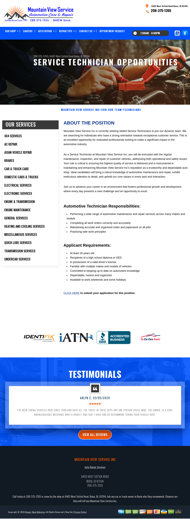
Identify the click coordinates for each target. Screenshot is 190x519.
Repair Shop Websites (35, 514)
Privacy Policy (79, 514)
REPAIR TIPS (65, 31)
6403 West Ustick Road (61, 56)
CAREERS (28, 31)
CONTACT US (85, 31)
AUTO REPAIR (45, 31)
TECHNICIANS (132, 112)
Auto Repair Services (95, 470)
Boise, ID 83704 (82, 56)
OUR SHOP (10, 31)
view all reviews (95, 437)
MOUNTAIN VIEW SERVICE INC (80, 112)
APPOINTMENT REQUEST (112, 31)
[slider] (95, 406)
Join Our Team (111, 112)
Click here (72, 295)
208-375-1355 (161, 10)
